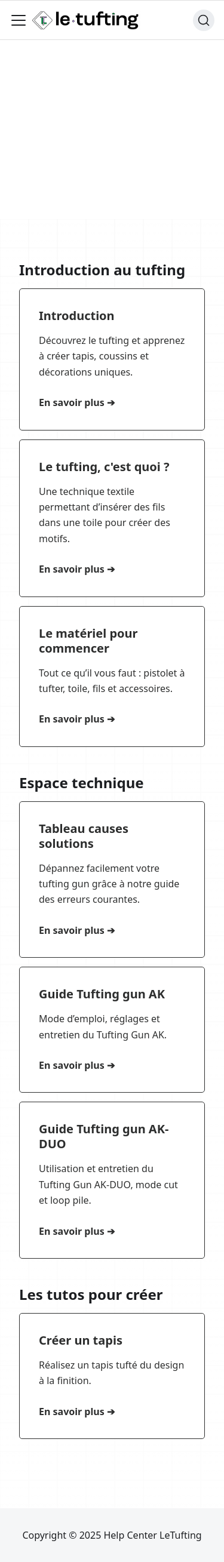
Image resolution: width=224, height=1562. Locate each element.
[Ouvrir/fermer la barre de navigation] (18, 20)
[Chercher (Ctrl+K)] (203, 20)
